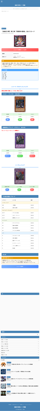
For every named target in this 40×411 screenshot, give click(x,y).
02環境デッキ (22, 404)
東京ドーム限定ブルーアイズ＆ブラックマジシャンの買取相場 (20, 378)
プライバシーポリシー (28, 404)
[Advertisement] (20, 19)
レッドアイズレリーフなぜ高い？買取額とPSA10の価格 (18, 371)
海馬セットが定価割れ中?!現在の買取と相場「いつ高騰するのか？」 (21, 393)
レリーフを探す (20, 266)
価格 (8, 119)
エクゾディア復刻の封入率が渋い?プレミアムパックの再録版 (20, 364)
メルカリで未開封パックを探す (20, 49)
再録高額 (10, 404)
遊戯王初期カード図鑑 (20, 5)
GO (7, 189)
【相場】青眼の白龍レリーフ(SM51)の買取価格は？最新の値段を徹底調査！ (23, 386)
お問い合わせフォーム (15, 404)
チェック (7, 155)
